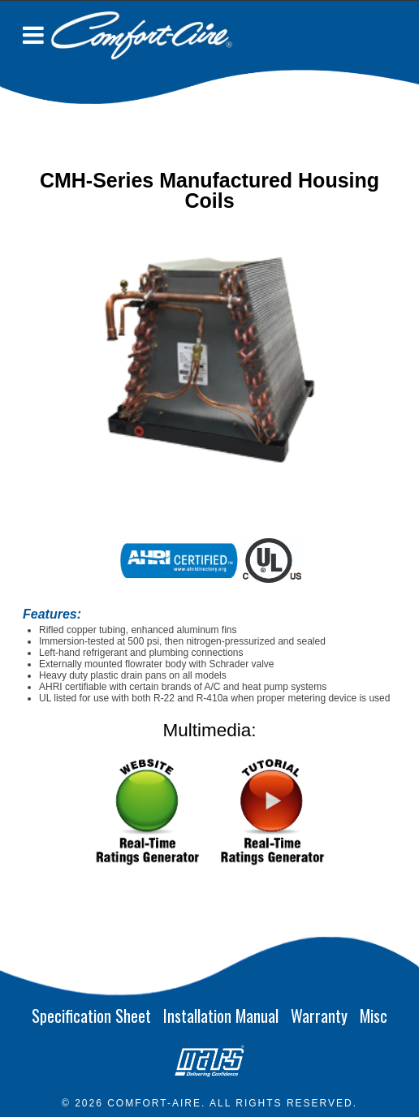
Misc (373, 1015)
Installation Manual (221, 1015)
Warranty (319, 1015)
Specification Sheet (91, 1015)
